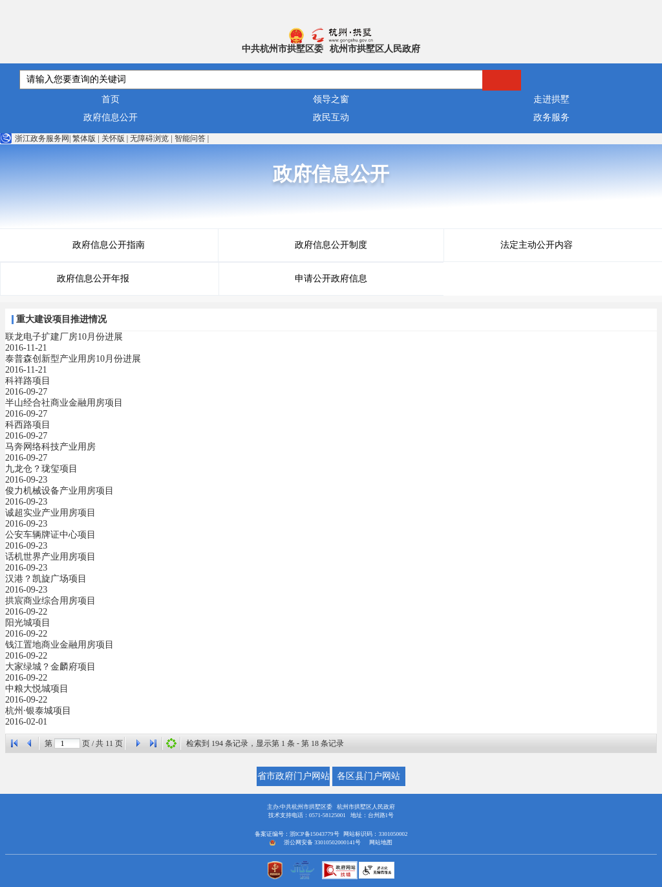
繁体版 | (85, 138)
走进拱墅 (551, 99)
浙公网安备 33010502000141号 (322, 842)
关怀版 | (114, 138)
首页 (110, 99)
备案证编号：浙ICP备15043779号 (297, 834)
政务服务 (551, 117)
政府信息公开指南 (108, 245)
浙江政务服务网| (35, 138)
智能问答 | (192, 138)
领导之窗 (331, 99)
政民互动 (331, 117)
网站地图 (380, 842)
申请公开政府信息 (331, 278)
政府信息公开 (110, 117)
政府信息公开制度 (331, 245)
